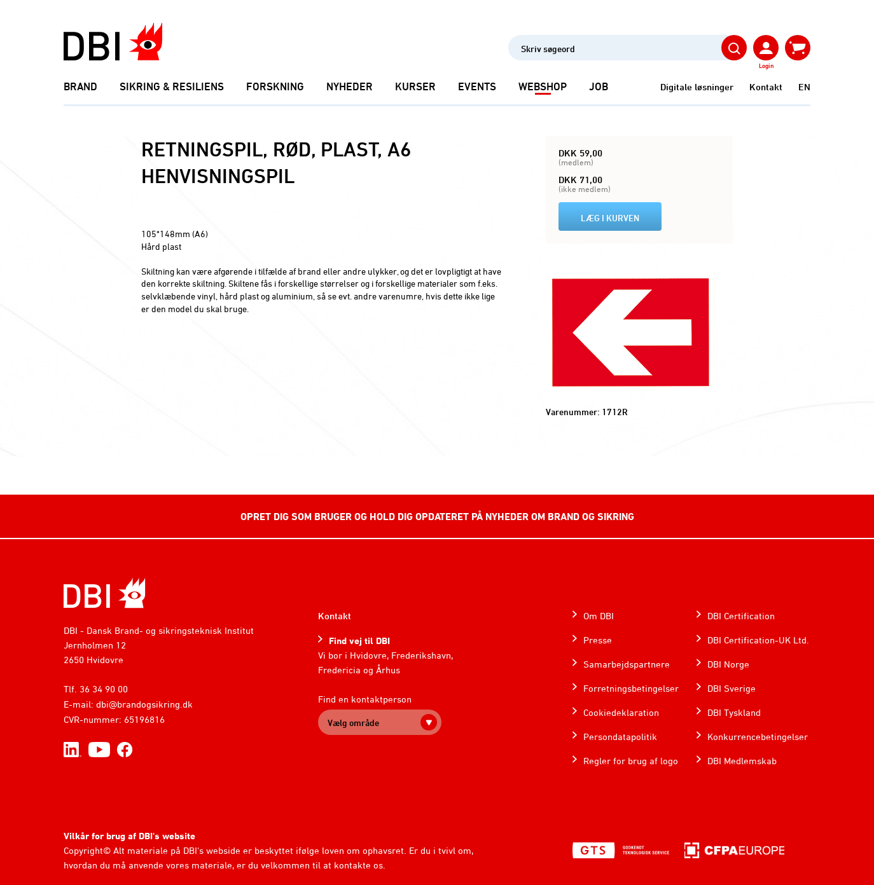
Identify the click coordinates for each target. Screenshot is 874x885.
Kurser (415, 86)
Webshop (542, 86)
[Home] (105, 592)
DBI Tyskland (734, 712)
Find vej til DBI (359, 640)
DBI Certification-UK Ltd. (758, 640)
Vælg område (353, 722)
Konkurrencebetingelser (757, 736)
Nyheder (349, 86)
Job (598, 86)
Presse (597, 640)
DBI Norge (728, 664)
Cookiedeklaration (621, 712)
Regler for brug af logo (630, 760)
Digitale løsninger (696, 86)
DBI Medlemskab (742, 760)
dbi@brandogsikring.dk (144, 704)
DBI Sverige (731, 688)
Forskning (275, 86)
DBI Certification (741, 615)
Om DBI (598, 615)
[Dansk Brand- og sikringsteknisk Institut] (113, 41)
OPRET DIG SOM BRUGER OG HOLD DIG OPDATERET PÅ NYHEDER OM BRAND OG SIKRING (437, 516)
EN (804, 86)
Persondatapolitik (620, 736)
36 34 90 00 (104, 688)
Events (477, 86)
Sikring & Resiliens (172, 86)
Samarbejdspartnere (626, 664)
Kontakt (765, 86)
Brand (80, 86)
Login (766, 65)
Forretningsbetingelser (631, 688)
